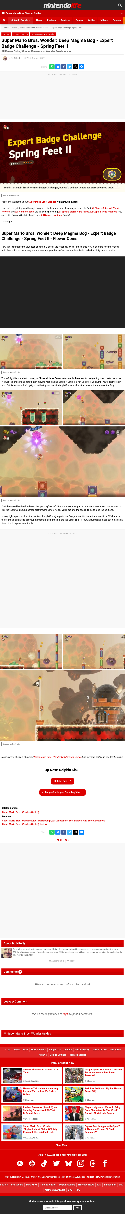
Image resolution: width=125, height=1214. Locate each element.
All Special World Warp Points (73, 211)
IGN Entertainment (46, 1177)
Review (24, 824)
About (16, 1049)
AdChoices (80, 1177)
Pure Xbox (31, 1184)
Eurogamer (110, 1184)
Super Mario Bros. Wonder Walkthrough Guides (58, 757)
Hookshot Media (19, 1177)
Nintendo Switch (20, 34)
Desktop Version (78, 1054)
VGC (121, 1184)
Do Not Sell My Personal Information (103, 1177)
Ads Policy (115, 1049)
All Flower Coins (99, 208)
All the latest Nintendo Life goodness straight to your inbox (62, 1201)
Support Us (55, 1049)
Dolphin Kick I (62, 781)
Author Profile (56, 961)
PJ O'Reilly (16, 58)
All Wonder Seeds (24, 211)
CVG (70, 1190)
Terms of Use (100, 1049)
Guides (14, 28)
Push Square (16, 1184)
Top (7, 1049)
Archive (43, 1054)
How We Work (38, 1049)
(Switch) (20, 812)
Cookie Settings (58, 1054)
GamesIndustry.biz (55, 1190)
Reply (71, 961)
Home (6, 28)
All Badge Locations (51, 215)
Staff (25, 1049)
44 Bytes (70, 1177)
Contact (68, 1049)
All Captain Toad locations (103, 211)
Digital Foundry (67, 1184)
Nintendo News (86, 1184)
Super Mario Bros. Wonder (42, 201)
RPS (78, 1190)
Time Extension (48, 1184)
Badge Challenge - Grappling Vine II (62, 792)
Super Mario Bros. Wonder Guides (34, 28)
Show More (62, 1145)
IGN (99, 1184)
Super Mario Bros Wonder (43, 34)
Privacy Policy (82, 1049)
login (66, 1014)
